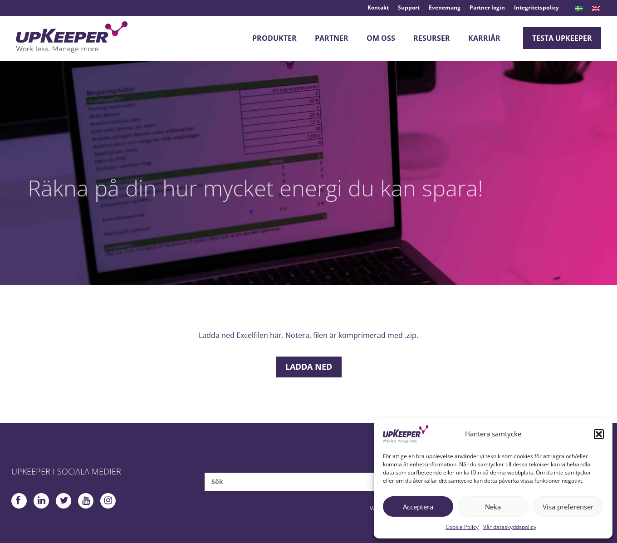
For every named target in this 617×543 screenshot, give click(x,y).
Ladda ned (308, 366)
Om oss (381, 38)
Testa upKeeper (562, 38)
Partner (331, 38)
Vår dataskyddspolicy (509, 527)
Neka (493, 506)
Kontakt (378, 7)
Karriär (484, 38)
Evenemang (444, 7)
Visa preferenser (568, 506)
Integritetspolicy (536, 7)
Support (409, 7)
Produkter (274, 38)
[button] (598, 434)
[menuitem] (579, 8)
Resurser (431, 38)
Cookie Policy (462, 527)
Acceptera (418, 506)
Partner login (487, 7)
